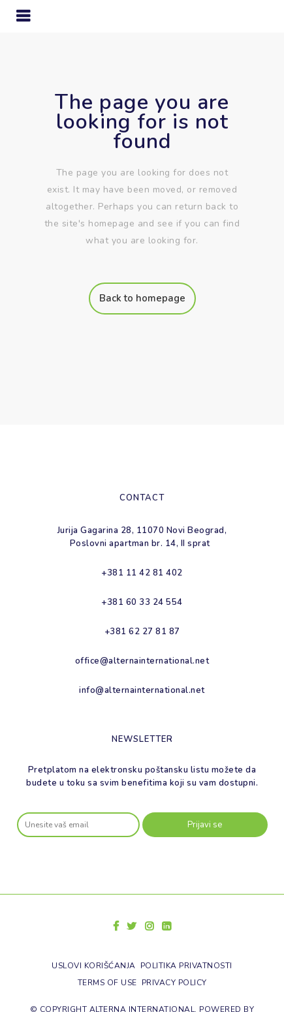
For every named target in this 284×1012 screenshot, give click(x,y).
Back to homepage (142, 298)
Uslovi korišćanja (94, 965)
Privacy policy (174, 982)
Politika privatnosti (186, 965)
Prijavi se (204, 825)
